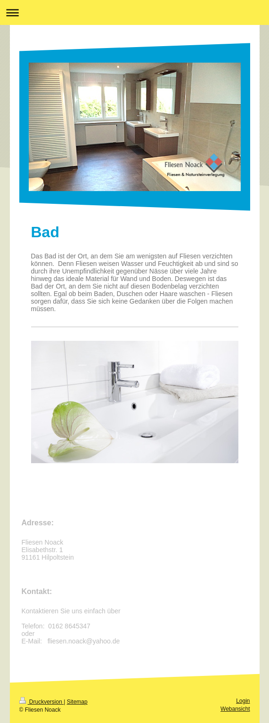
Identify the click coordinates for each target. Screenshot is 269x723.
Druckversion (41, 702)
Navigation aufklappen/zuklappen (134, 12)
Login (243, 701)
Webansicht (235, 709)
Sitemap (77, 702)
